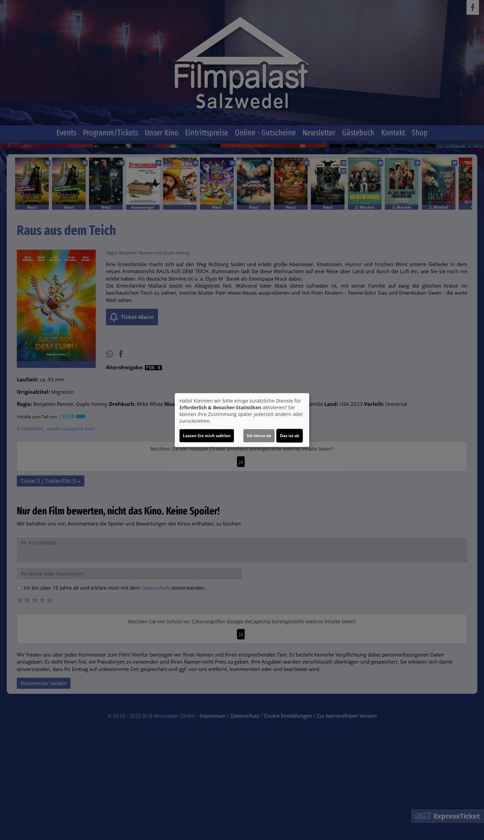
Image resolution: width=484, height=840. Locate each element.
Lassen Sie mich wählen (207, 435)
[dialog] (242, 420)
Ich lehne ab (259, 435)
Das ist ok (289, 435)
